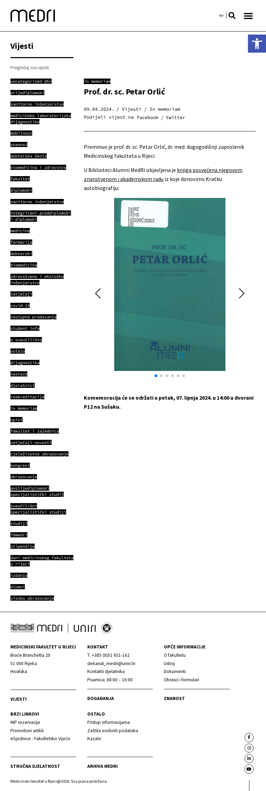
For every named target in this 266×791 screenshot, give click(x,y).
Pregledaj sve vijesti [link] (29, 67)
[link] (257, 44)
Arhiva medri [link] (102, 766)
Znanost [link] (174, 698)
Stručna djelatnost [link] (35, 766)
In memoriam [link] (97, 81)
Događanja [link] (100, 698)
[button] (232, 15)
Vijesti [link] (18, 699)
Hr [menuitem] (221, 15)
